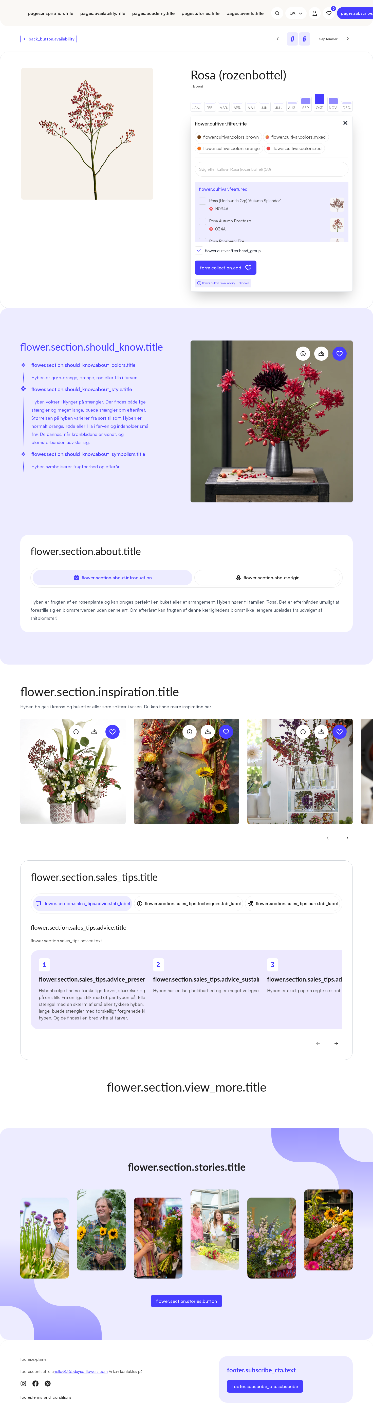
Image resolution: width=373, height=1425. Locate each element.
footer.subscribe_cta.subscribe (265, 1385)
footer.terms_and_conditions (45, 1396)
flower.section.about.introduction (112, 578)
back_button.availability (48, 38)
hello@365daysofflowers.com (81, 1370)
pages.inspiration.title (50, 13)
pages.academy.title (153, 13)
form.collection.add (225, 268)
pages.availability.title (102, 13)
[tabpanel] (186, 609)
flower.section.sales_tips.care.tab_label (293, 903)
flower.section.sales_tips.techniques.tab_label (189, 903)
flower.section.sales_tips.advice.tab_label (82, 903)
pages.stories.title (200, 13)
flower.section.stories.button (186, 1300)
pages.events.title (245, 13)
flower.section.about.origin (267, 578)
